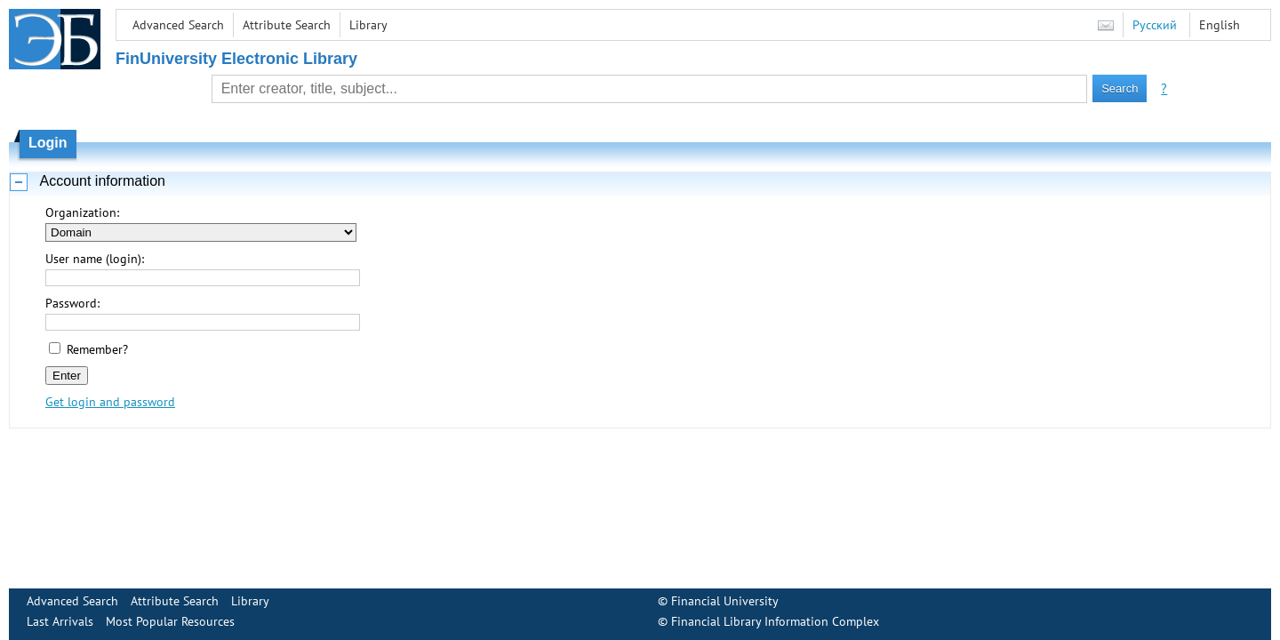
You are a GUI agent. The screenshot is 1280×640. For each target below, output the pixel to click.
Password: (72, 303)
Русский (1154, 25)
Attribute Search (287, 25)
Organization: (82, 212)
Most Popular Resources (170, 621)
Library (368, 25)
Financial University (725, 601)
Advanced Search (178, 25)
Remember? (97, 349)
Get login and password (110, 402)
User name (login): (94, 259)
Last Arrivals (60, 621)
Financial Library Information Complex (775, 621)
